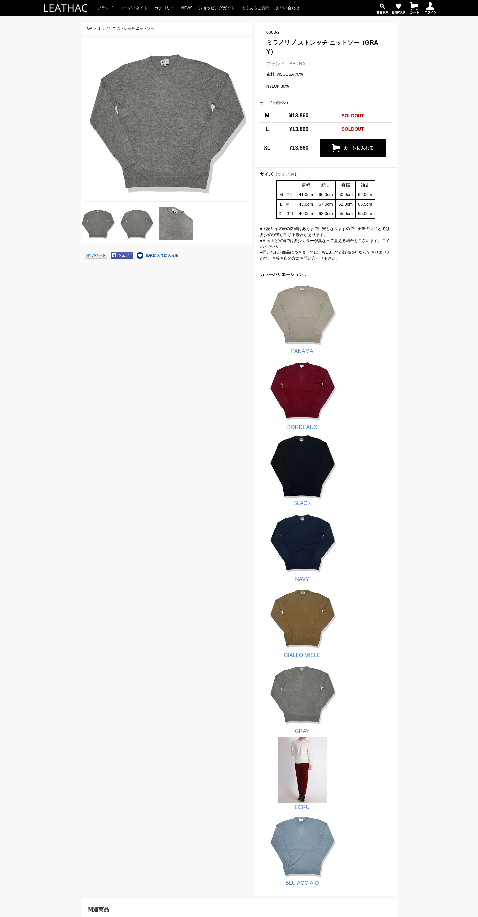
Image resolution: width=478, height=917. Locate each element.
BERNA (297, 63)
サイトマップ (379, 788)
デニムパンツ (303, 804)
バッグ (297, 851)
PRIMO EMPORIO (228, 788)
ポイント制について (150, 812)
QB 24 (217, 796)
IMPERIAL (221, 804)
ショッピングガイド (217, 8)
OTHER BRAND (226, 851)
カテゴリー (164, 8)
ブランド (105, 8)
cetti (215, 835)
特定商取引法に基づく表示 (391, 772)
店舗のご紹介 (379, 764)
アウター (299, 819)
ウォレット (301, 843)
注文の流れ (142, 772)
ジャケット (301, 812)
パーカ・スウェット (309, 827)
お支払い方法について (152, 780)
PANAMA (290, 314)
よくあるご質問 (255, 8)
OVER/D (219, 812)
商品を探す (138, 827)
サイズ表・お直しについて (156, 804)
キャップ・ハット (307, 859)
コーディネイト (134, 8)
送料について (144, 788)
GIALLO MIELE (290, 453)
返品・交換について (150, 796)
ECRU (290, 522)
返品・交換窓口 (66, 819)
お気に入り (138, 835)
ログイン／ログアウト (148, 851)
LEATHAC (57, 764)
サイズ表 (285, 174)
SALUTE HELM (225, 819)
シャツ (297, 796)
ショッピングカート (146, 843)
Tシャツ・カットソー (310, 772)
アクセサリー (303, 867)
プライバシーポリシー (387, 780)
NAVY (351, 383)
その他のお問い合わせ (72, 827)
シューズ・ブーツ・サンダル (317, 835)
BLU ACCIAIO (351, 522)
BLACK (290, 383)
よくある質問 (60, 788)
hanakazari (221, 827)
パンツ (297, 788)
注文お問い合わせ (68, 812)
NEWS (186, 8)
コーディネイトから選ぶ (309, 883)
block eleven (223, 780)
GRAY (351, 453)
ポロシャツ (301, 780)
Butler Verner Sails (228, 843)
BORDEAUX (351, 314)
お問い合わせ (288, 8)
